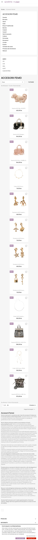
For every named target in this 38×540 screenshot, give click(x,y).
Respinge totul (31, 538)
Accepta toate (20, 538)
